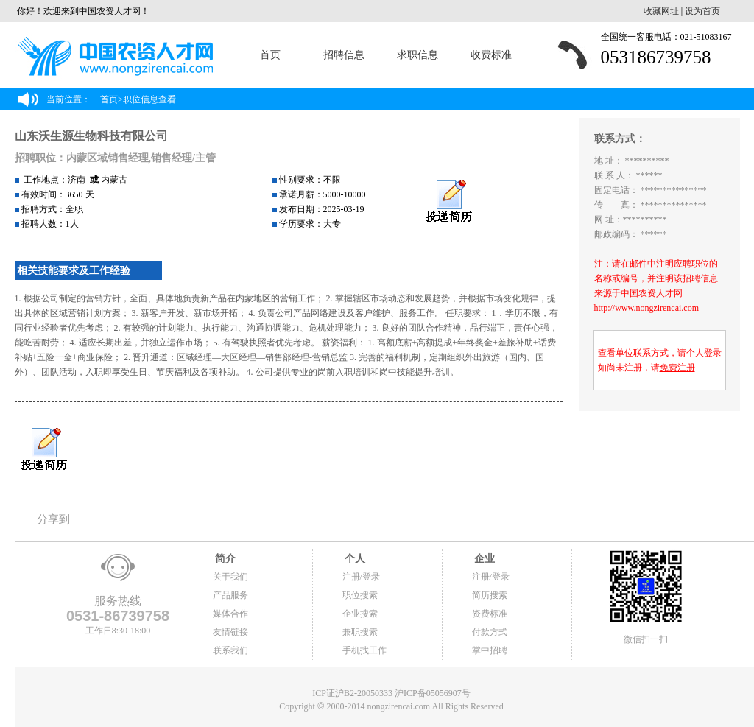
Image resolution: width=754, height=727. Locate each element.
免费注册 (677, 367)
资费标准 (489, 613)
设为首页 (702, 11)
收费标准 (491, 54)
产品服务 (230, 595)
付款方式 (489, 632)
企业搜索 (360, 613)
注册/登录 (361, 577)
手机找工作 (364, 650)
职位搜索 (360, 595)
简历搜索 (489, 595)
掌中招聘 (489, 650)
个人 (354, 558)
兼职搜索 (360, 632)
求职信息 (417, 54)
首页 (270, 54)
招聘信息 (343, 54)
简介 (224, 558)
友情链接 (230, 632)
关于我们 (230, 577)
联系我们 (230, 650)
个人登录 (704, 353)
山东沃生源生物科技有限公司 (91, 136)
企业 (484, 558)
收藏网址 (661, 11)
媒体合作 (230, 613)
